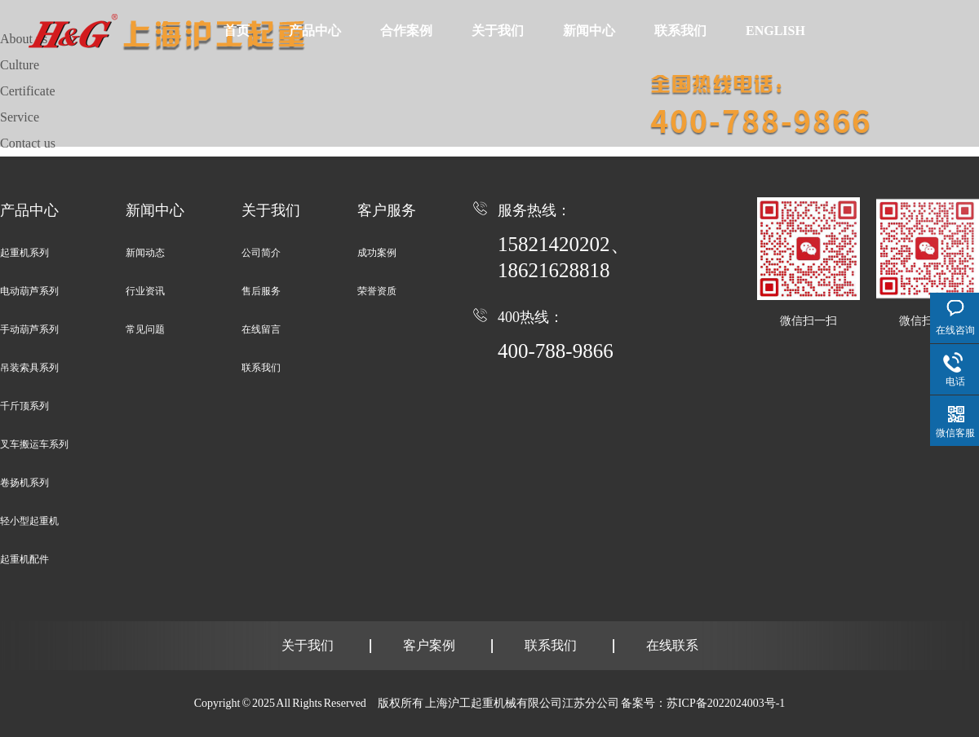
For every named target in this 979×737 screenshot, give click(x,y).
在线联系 (672, 645)
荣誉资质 (376, 291)
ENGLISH (771, 30)
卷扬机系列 (24, 482)
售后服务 (261, 291)
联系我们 (677, 30)
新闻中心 (586, 30)
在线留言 (261, 329)
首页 (237, 30)
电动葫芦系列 (29, 291)
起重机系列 (24, 252)
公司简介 (261, 252)
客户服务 (386, 210)
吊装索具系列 (29, 367)
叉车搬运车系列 (34, 444)
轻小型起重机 (29, 521)
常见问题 (145, 329)
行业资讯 (145, 291)
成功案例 (376, 252)
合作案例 (405, 30)
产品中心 (314, 30)
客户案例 (429, 645)
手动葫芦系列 (29, 329)
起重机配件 (24, 559)
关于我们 (495, 30)
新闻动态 (145, 252)
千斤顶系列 (24, 406)
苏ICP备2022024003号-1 (726, 703)
